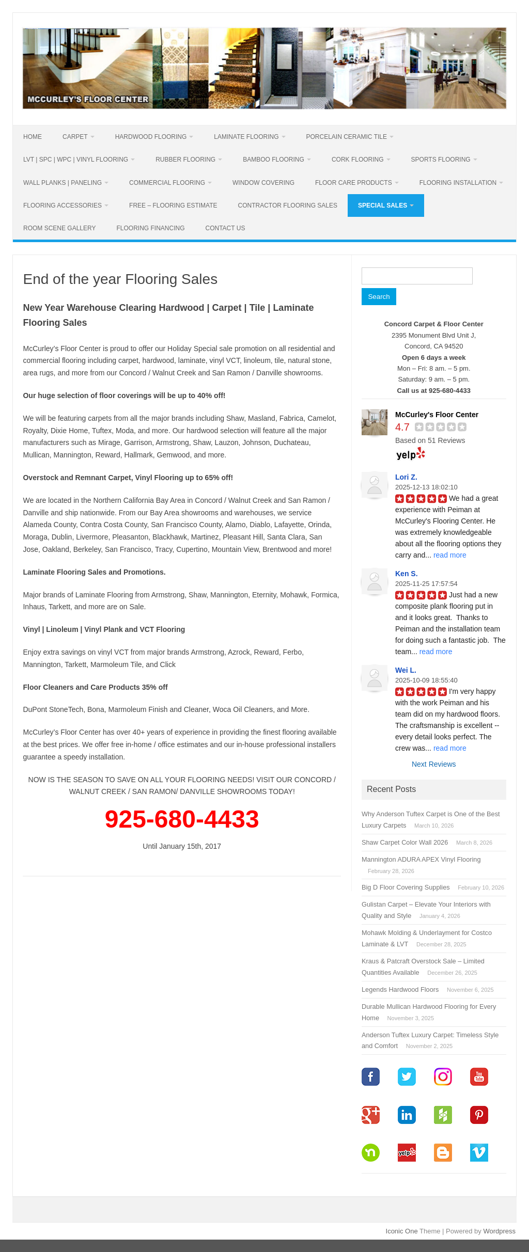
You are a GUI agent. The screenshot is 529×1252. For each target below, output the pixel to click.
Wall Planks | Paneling (62, 182)
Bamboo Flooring (273, 159)
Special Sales (382, 205)
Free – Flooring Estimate (173, 205)
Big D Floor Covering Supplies (406, 887)
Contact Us (225, 228)
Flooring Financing (150, 228)
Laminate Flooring (246, 136)
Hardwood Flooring (151, 136)
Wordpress (499, 1231)
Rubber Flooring (185, 159)
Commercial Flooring (167, 182)
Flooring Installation (458, 182)
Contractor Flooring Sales (287, 205)
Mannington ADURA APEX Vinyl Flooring (421, 859)
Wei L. (405, 670)
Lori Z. (406, 477)
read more (449, 555)
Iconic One (402, 1231)
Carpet (75, 136)
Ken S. (406, 573)
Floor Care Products (353, 182)
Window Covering (263, 182)
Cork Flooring (358, 159)
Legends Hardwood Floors (400, 989)
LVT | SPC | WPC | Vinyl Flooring (75, 159)
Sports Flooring (441, 159)
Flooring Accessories (62, 205)
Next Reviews (434, 764)
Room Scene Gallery (59, 228)
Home (32, 136)
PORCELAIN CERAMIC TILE (346, 136)
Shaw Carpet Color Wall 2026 (405, 842)
